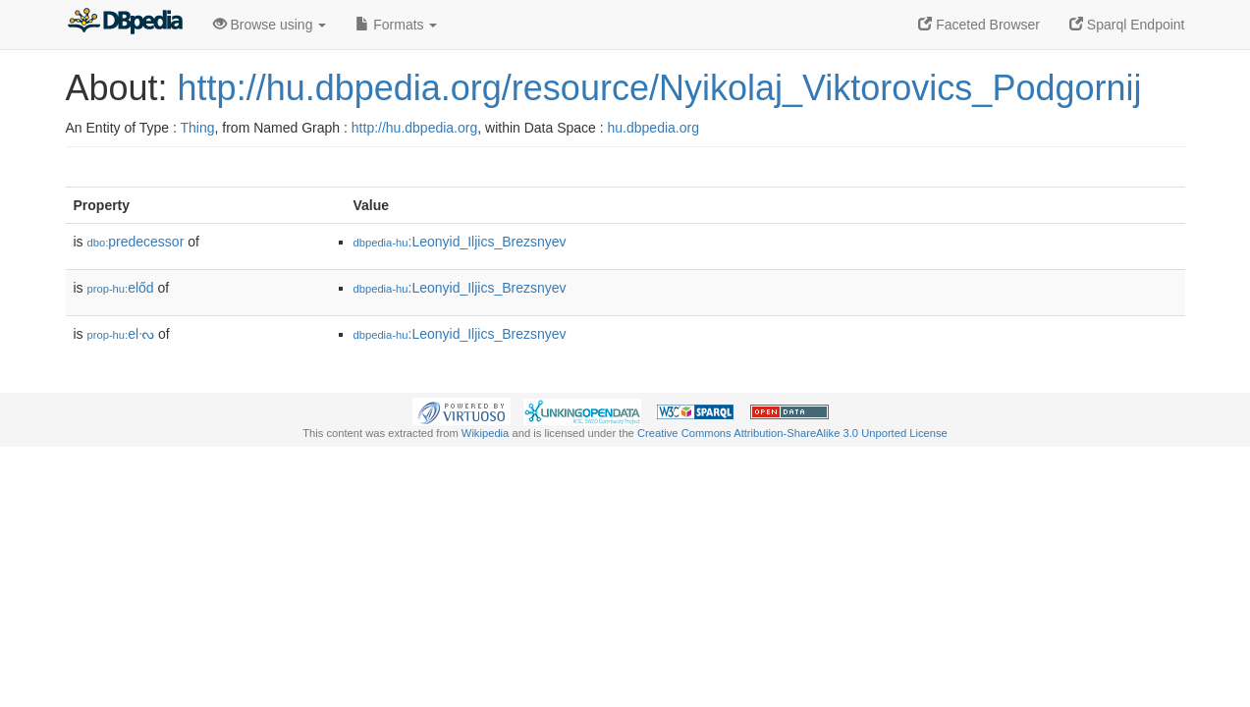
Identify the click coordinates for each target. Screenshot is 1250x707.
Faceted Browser (979, 24)
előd (120, 288)
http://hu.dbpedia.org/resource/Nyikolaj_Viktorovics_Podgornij (660, 88)
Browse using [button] (270, 24)
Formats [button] (396, 24)
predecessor (136, 241)
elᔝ (121, 334)
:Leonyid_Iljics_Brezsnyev (460, 241)
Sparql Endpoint (1127, 24)
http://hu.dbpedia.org (414, 128)
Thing (198, 128)
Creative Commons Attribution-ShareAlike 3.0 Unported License (792, 433)
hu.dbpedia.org (653, 128)
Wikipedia (486, 433)
